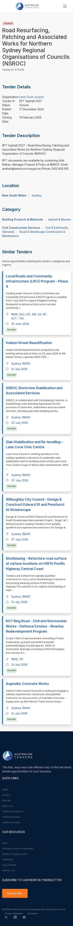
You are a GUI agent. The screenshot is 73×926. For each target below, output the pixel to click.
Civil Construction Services (21, 227)
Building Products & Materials (22, 219)
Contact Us (8, 871)
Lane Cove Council (31, 97)
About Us (7, 806)
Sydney (37, 195)
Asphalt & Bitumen (59, 219)
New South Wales (14, 195)
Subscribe (15, 893)
